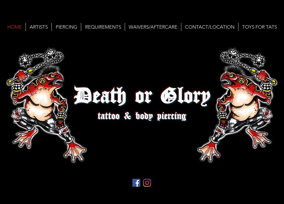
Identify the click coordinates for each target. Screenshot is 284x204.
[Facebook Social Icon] (136, 183)
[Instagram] (147, 183)
